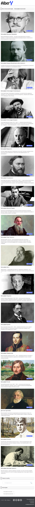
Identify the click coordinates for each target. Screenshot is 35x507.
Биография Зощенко (6, 295)
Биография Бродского (6, 149)
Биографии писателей (8, 491)
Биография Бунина (5, 324)
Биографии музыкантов (8, 493)
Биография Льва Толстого (7, 237)
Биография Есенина (6, 439)
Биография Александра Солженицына (10, 91)
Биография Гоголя (5, 381)
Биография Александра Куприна (9, 120)
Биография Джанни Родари (8, 208)
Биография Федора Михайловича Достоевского (13, 63)
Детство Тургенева (6, 410)
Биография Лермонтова (7, 353)
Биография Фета (5, 267)
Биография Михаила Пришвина (9, 34)
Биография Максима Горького (8, 468)
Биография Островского (7, 178)
